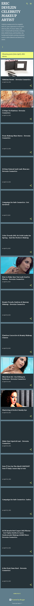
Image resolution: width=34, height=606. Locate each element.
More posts (17, 593)
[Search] (27, 3)
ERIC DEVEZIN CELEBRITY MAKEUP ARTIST (10, 11)
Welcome (4, 47)
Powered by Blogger (17, 600)
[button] (31, 86)
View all (4, 56)
